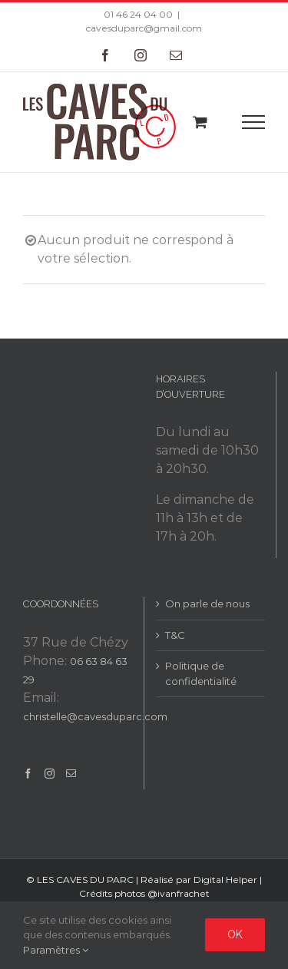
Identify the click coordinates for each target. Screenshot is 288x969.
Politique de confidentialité (201, 673)
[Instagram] (50, 774)
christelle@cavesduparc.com (95, 716)
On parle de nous (207, 603)
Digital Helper (225, 879)
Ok (235, 934)
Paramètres (55, 950)
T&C (175, 635)
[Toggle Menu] (254, 122)
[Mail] (71, 774)
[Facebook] (28, 774)
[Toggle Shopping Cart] (200, 122)
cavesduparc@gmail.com (144, 28)
